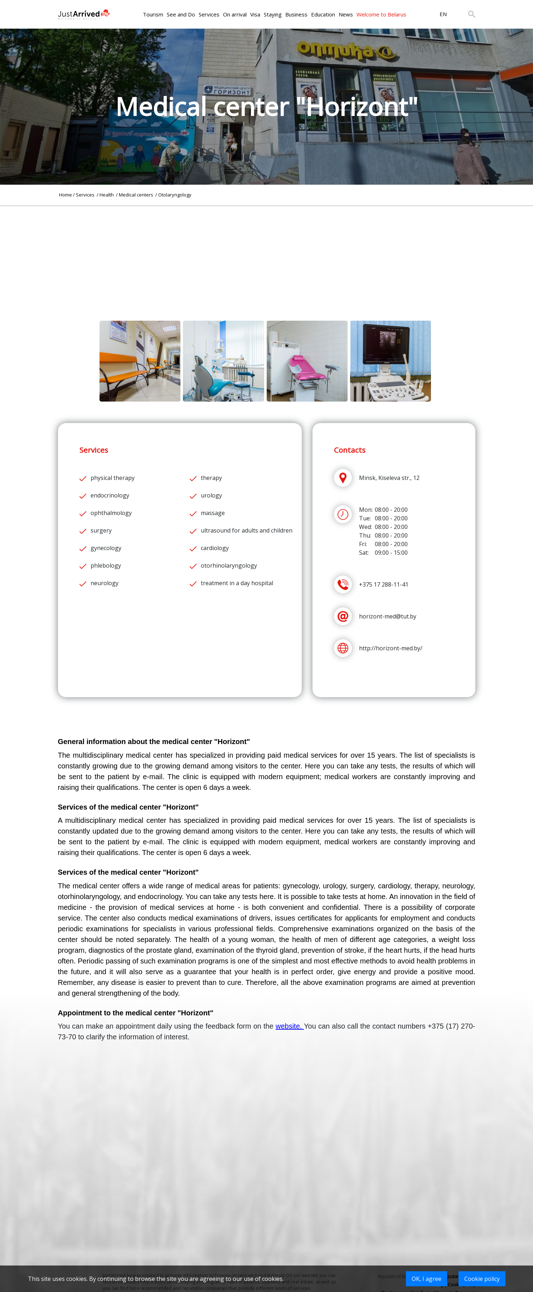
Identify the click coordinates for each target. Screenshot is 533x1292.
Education (323, 14)
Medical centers (136, 194)
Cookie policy (482, 1279)
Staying (273, 14)
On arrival (235, 14)
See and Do (181, 14)
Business (296, 14)
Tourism (153, 14)
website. (290, 1026)
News (346, 14)
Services (209, 14)
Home (65, 194)
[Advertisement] (266, 256)
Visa (255, 14)
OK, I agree (426, 1279)
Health (107, 194)
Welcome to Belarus (381, 14)
